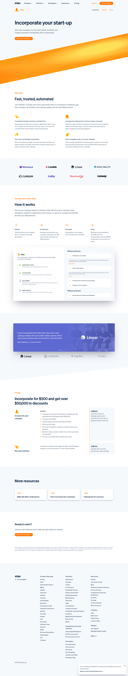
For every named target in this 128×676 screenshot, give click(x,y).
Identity (42, 611)
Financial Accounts (46, 606)
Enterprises (69, 579)
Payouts (42, 627)
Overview (95, 10)
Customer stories (96, 582)
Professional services (73, 637)
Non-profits (69, 619)
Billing (42, 587)
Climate (42, 595)
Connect (43, 598)
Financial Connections (47, 608)
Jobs (92, 613)
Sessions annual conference (100, 587)
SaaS (67, 603)
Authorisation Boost (46, 585)
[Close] (124, 666)
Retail (67, 622)
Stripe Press (95, 618)
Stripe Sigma (44, 635)
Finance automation (72, 593)
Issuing (42, 616)
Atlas (22, 10)
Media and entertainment (74, 616)
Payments (43, 622)
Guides (104, 10)
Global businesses (71, 595)
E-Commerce (70, 587)
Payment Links (45, 624)
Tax (41, 637)
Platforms (69, 600)
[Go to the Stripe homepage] (17, 576)
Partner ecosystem (72, 634)
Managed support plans (98, 631)
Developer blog (71, 657)
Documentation (71, 644)
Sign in (95, 3)
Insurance (69, 614)
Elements (43, 603)
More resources (96, 605)
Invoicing (43, 614)
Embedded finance (72, 590)
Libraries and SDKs (72, 655)
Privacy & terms (96, 590)
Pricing (76, 3)
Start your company (24, 38)
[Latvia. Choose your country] (21, 579)
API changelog (70, 652)
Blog (92, 585)
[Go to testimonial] (60, 350)
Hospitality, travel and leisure (75, 611)
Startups (68, 582)
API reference (70, 647)
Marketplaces (70, 598)
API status (69, 650)
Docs (111, 10)
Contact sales (106, 3)
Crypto (68, 585)
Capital (42, 590)
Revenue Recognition (47, 632)
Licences (94, 597)
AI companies (70, 606)
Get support (95, 628)
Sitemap (93, 600)
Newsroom (94, 616)
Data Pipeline (44, 600)
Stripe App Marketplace (73, 631)
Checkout (43, 593)
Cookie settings (96, 603)
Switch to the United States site (91, 671)
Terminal (43, 640)
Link (41, 619)
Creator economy (71, 608)
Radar (42, 630)
